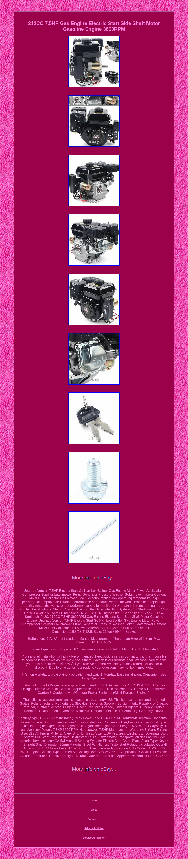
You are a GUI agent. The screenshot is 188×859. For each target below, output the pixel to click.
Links (94, 809)
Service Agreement (94, 837)
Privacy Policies (93, 828)
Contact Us (93, 819)
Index (94, 800)
